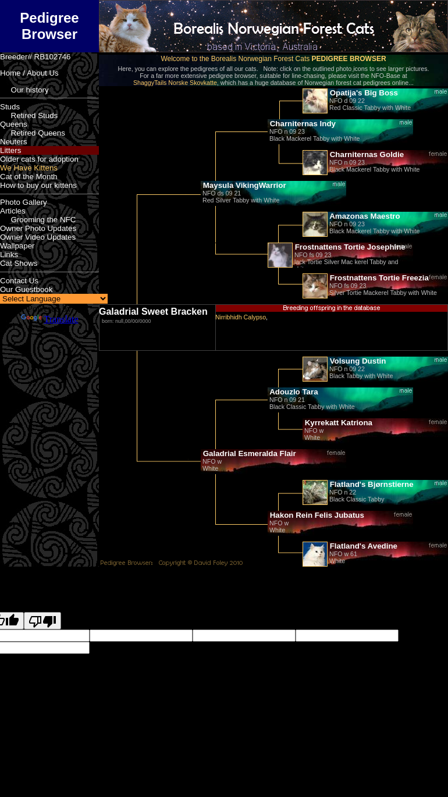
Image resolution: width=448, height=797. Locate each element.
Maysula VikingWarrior (243, 185)
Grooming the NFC (38, 219)
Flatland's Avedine (362, 546)
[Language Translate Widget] (54, 299)
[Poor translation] (42, 620)
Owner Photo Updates (38, 228)
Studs (10, 106)
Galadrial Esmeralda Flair (248, 453)
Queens (13, 124)
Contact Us (19, 280)
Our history (24, 90)
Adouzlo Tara (293, 391)
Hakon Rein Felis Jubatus (316, 515)
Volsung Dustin (357, 361)
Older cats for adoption (39, 159)
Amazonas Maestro (364, 216)
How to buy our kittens (38, 185)
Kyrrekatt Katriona (337, 422)
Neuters (13, 141)
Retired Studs (29, 115)
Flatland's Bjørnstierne (371, 484)
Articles (13, 211)
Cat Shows (18, 263)
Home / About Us (29, 73)
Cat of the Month (29, 176)
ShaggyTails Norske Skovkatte (175, 82)
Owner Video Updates (38, 237)
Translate (50, 319)
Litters (10, 150)
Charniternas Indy (302, 123)
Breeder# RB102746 (35, 56)
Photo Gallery (23, 202)
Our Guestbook (26, 289)
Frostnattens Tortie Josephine (349, 247)
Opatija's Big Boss (363, 92)
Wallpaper (17, 245)
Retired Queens (32, 133)
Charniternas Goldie (366, 154)
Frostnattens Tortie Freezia (378, 277)
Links (9, 254)
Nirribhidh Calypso (240, 317)
